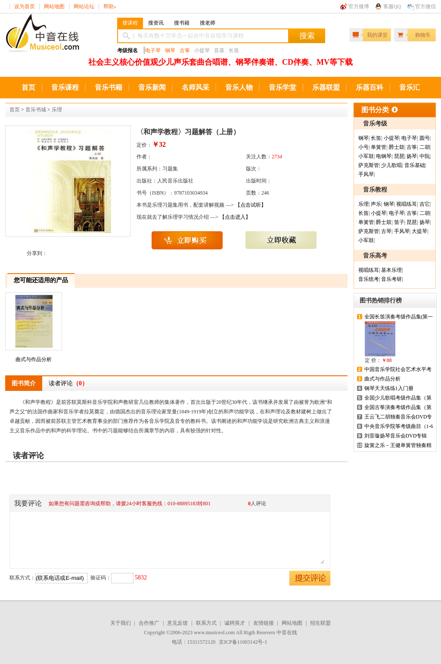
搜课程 (130, 23)
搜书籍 (181, 23)
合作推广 (149, 623)
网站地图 (54, 6)
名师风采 (195, 87)
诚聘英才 (234, 623)
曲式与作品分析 (34, 328)
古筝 (185, 50)
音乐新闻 (152, 87)
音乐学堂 (282, 87)
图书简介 (24, 383)
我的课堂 (377, 35)
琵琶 (399, 156)
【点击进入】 (235, 217)
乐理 (57, 110)
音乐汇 (409, 87)
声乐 (376, 204)
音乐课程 (65, 87)
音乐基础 (414, 165)
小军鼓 (366, 156)
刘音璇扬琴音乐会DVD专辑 (395, 436)
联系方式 (206, 623)
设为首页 (24, 6)
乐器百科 (369, 87)
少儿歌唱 (391, 165)
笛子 (399, 222)
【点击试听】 (250, 205)
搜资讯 (156, 23)
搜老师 (207, 23)
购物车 (423, 35)
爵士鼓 (396, 147)
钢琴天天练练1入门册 (388, 388)
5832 (141, 577)
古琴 (386, 231)
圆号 (424, 138)
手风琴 (366, 174)
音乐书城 (35, 110)
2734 (277, 157)
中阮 (424, 156)
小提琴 (391, 138)
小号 (363, 147)
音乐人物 (239, 87)
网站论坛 (84, 6)
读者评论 (68, 383)
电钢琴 (383, 156)
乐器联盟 (326, 87)
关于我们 (120, 623)
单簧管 (378, 147)
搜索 (307, 35)
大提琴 (419, 231)
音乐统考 (368, 279)
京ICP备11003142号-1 (243, 642)
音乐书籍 (108, 87)
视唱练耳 (406, 204)
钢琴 (170, 50)
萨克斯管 (368, 165)
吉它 (424, 204)
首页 (28, 87)
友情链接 (263, 623)
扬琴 (412, 156)
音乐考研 (391, 279)
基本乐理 (391, 270)
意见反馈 (177, 623)
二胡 (424, 147)
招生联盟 (320, 623)
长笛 (376, 138)
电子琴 (153, 50)
